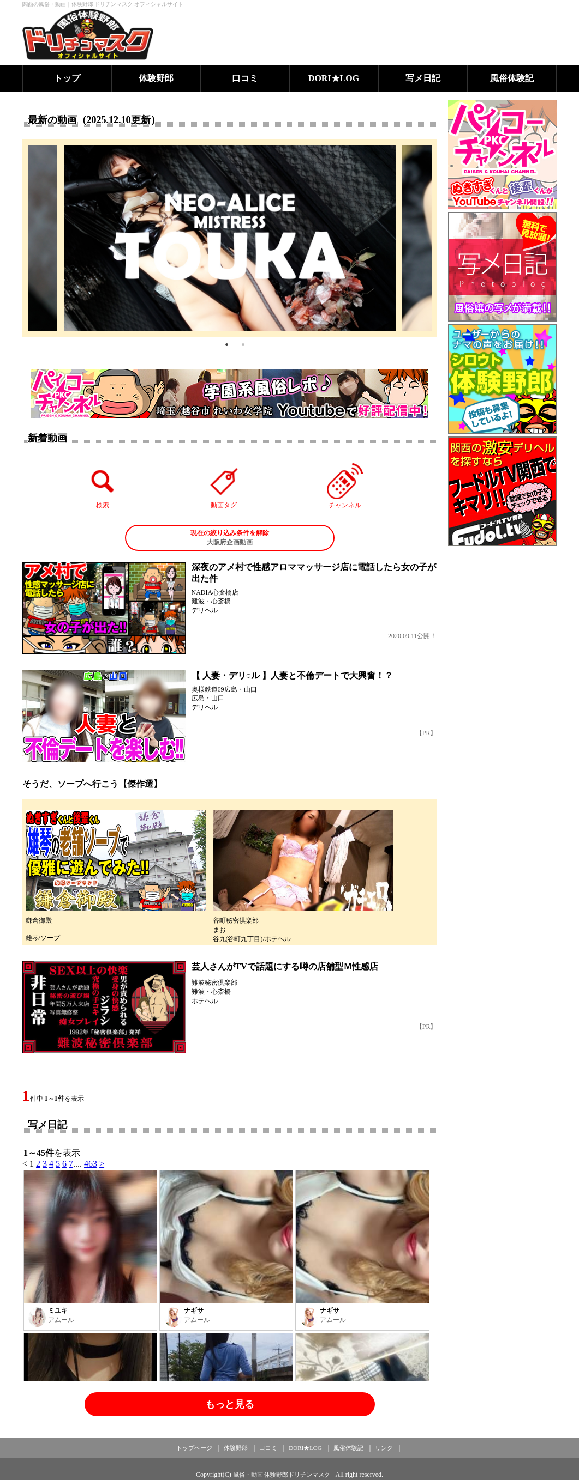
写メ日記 (422, 78)
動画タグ (224, 486)
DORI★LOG (333, 78)
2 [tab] (243, 344)
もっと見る (229, 1404)
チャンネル (345, 486)
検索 (103, 486)
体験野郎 (156, 78)
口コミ (245, 78)
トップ (67, 78)
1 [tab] (227, 344)
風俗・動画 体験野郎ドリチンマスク (282, 1474)
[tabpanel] (230, 238)
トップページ (194, 1448)
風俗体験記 (512, 78)
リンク (384, 1448)
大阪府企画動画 (229, 537)
